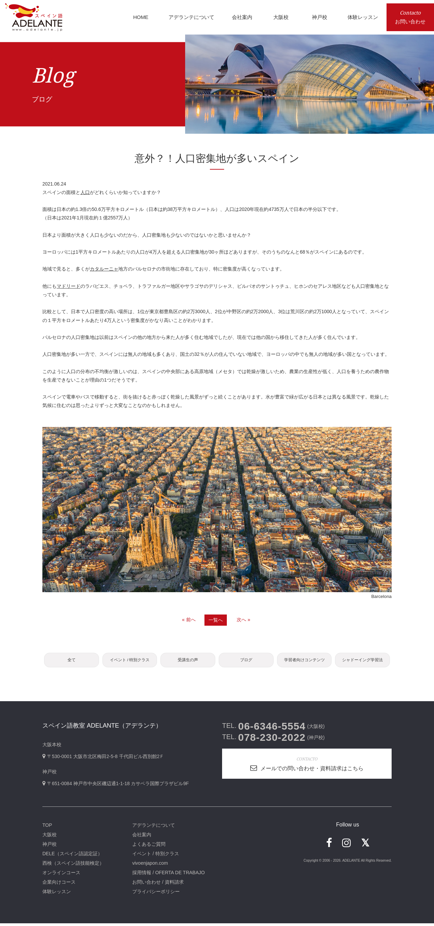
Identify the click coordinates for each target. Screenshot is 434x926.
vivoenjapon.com (150, 865)
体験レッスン (56, 894)
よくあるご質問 (148, 846)
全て (71, 661)
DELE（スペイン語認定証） (72, 856)
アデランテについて (153, 828)
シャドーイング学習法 (362, 661)
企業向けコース (59, 884)
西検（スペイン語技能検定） (73, 865)
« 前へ (189, 619)
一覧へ (216, 620)
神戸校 (49, 846)
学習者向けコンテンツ (304, 661)
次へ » (243, 619)
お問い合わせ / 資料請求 (158, 884)
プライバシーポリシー (156, 894)
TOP (47, 828)
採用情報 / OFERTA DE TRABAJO (168, 875)
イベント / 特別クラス (130, 661)
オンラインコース (61, 875)
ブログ (246, 661)
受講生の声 (188, 661)
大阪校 (49, 837)
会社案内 (141, 837)
